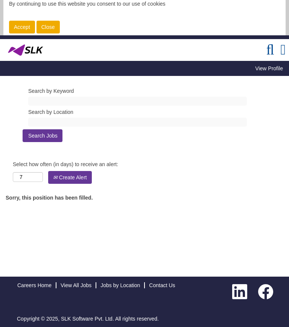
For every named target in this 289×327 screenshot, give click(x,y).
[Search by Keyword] (137, 101)
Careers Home (34, 285)
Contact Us (162, 285)
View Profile (269, 68)
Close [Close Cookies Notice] (48, 27)
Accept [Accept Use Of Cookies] (22, 27)
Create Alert (70, 177)
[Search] (270, 49)
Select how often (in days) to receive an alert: (65, 164)
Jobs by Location (120, 285)
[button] (283, 49)
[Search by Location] (137, 122)
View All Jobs (76, 285)
